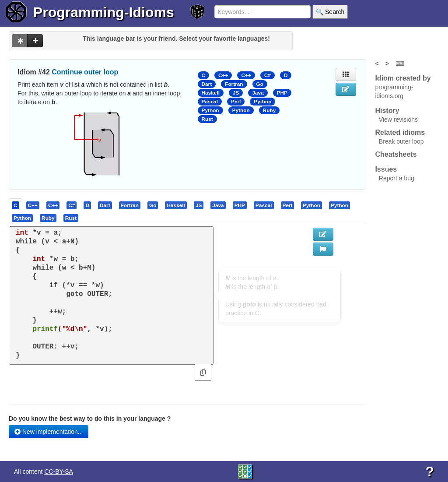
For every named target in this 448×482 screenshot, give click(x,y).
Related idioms (400, 132)
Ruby (269, 110)
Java (257, 93)
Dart (207, 84)
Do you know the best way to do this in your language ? (90, 418)
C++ (223, 75)
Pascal (210, 102)
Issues (386, 169)
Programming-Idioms (103, 12)
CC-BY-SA (58, 471)
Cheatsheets (395, 154)
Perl (236, 102)
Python (262, 102)
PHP (282, 93)
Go (259, 84)
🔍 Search (330, 11)
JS (236, 93)
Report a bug (396, 178)
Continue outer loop (85, 72)
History (387, 110)
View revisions (398, 119)
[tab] (16, 204)
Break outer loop (401, 141)
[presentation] (15, 204)
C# (267, 75)
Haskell (211, 93)
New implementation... (48, 431)
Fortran (234, 84)
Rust (207, 119)
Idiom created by (402, 78)
